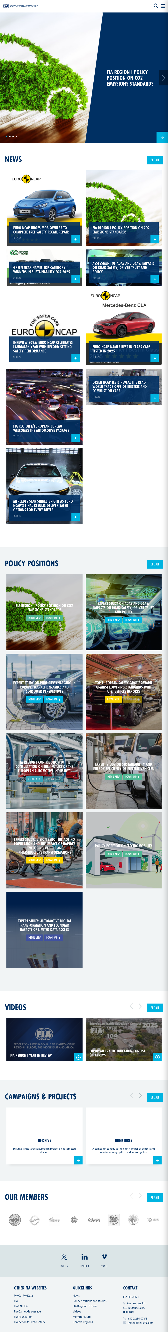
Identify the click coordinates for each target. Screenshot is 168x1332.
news (13, 159)
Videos (15, 1007)
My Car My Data (23, 1296)
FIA (16, 1301)
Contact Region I (83, 1322)
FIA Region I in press (85, 1306)
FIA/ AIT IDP (21, 1306)
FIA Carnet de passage (27, 1311)
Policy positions (31, 563)
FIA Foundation (23, 1317)
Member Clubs (82, 1317)
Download (53, 618)
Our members (26, 1196)
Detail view (34, 618)
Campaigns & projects (40, 1096)
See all (155, 159)
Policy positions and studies (89, 1301)
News (76, 1296)
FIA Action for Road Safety (29, 1322)
